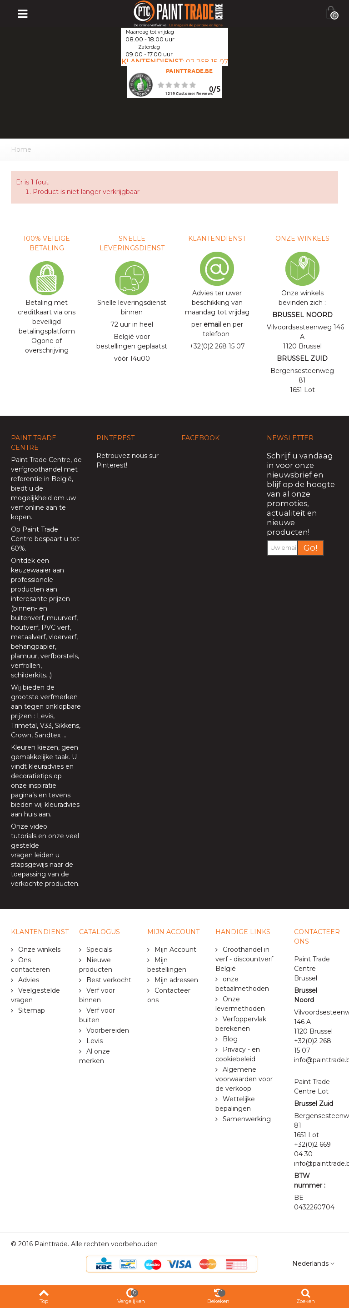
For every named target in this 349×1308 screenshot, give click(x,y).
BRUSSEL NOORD (302, 315)
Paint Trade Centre (40, 460)
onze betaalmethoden (242, 984)
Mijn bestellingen (166, 965)
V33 (46, 725)
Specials (98, 949)
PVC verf (55, 627)
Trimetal (24, 725)
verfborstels (59, 656)
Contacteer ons (168, 995)
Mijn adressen (175, 980)
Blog (229, 1039)
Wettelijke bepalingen (235, 1104)
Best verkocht (108, 980)
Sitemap (30, 1010)
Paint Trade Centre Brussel (312, 968)
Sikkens (67, 725)
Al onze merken (94, 1056)
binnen (24, 608)
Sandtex (47, 735)
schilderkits (28, 675)
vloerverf (62, 637)
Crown (21, 735)
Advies (27, 980)
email (212, 324)
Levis (45, 716)
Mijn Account (174, 949)
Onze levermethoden (240, 1004)
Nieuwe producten (95, 965)
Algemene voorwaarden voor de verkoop (244, 1079)
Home (21, 149)
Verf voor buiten (97, 1015)
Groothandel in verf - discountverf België (244, 959)
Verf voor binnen (97, 995)
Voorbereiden (107, 1030)
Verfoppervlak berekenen (240, 1024)
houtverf (24, 627)
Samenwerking (246, 1119)
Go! (311, 547)
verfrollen (25, 665)
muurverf (61, 618)
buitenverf (27, 618)
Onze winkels (38, 949)
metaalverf (28, 637)
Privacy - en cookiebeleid (237, 1054)
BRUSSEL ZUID (302, 358)
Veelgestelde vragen (35, 995)
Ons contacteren (30, 965)
